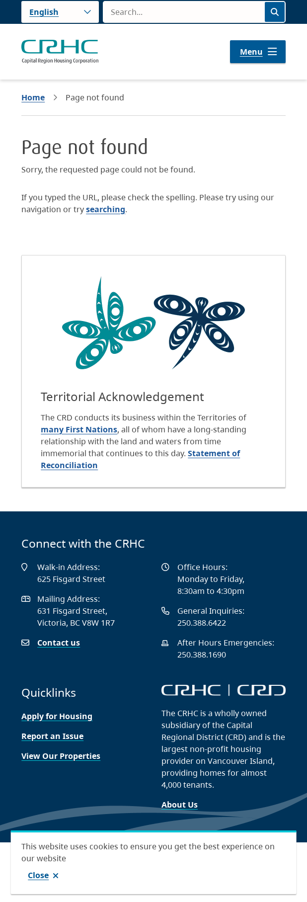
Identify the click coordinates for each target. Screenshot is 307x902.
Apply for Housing (56, 716)
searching (105, 209)
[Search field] (183, 12)
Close (38, 875)
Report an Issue (52, 736)
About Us (179, 804)
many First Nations (79, 429)
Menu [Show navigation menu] (251, 51)
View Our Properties (60, 755)
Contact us (58, 642)
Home (33, 97)
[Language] (60, 12)
